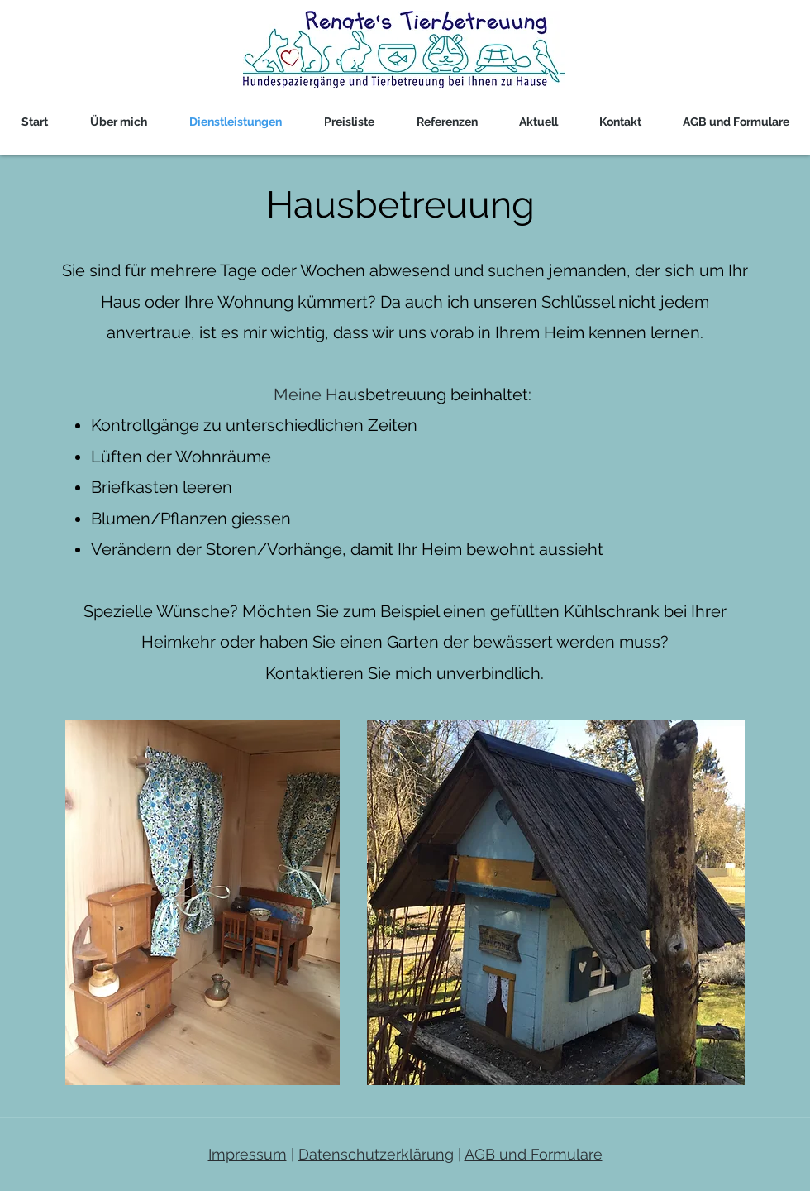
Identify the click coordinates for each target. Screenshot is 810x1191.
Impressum (247, 1154)
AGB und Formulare (534, 1154)
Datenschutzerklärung (376, 1154)
